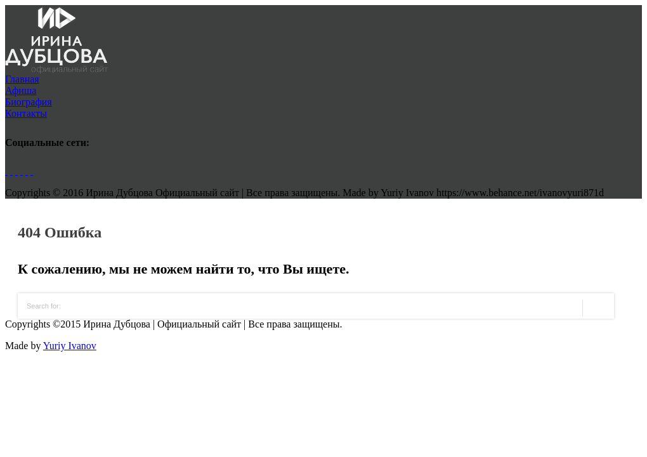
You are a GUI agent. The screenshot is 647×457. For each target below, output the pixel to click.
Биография (28, 101)
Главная (22, 79)
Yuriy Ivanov (69, 345)
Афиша (20, 90)
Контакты (26, 113)
